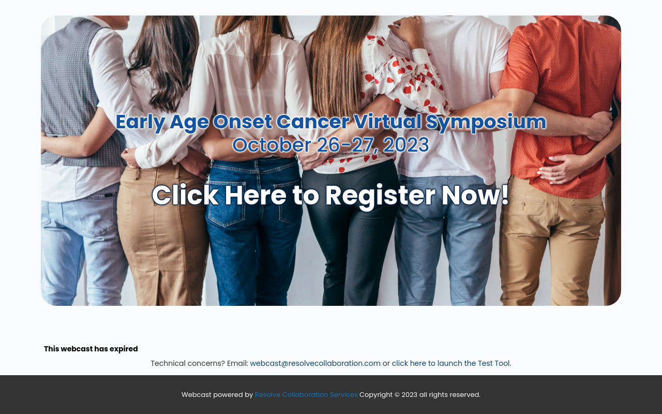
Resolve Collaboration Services (306, 395)
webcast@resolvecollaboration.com (315, 363)
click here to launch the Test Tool (451, 363)
